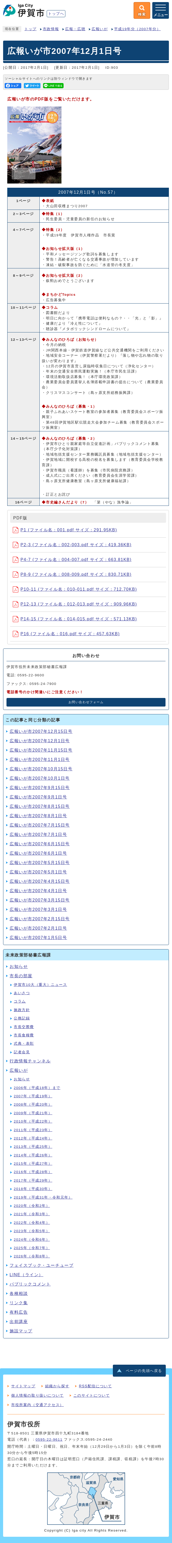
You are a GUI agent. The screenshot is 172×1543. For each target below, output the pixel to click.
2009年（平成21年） (33, 1113)
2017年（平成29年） (33, 1180)
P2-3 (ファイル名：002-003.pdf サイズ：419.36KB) (72, 545)
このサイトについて (91, 1395)
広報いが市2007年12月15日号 (41, 731)
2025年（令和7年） (32, 1248)
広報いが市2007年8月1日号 (38, 816)
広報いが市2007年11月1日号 (40, 759)
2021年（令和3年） (32, 1214)
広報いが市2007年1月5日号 (38, 937)
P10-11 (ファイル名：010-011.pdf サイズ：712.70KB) (75, 589)
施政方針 (22, 1010)
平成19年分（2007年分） (137, 29)
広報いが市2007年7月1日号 (38, 834)
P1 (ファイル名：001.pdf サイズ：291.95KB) (65, 530)
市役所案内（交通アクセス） (37, 1405)
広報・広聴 (75, 29)
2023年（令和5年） (32, 1231)
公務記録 (22, 1018)
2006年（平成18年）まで (37, 1088)
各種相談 (19, 1293)
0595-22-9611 (49, 1439)
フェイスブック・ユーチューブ (41, 1265)
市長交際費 (24, 1027)
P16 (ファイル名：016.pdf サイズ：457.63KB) (66, 634)
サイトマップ (23, 1386)
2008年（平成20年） (33, 1104)
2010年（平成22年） (33, 1121)
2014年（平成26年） (33, 1155)
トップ (30, 29)
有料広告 (19, 1312)
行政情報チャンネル (30, 1061)
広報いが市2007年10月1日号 (40, 778)
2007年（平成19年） (33, 1096)
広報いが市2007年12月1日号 (40, 741)
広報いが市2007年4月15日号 (40, 881)
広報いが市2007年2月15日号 (40, 919)
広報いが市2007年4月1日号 (38, 891)
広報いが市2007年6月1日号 (38, 853)
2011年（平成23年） (33, 1130)
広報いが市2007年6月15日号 (40, 844)
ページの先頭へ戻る (144, 1371)
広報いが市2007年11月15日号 (41, 750)
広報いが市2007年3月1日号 (38, 909)
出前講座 (19, 1321)
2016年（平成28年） (33, 1172)
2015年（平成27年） (33, 1164)
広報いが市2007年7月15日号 (40, 825)
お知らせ (19, 966)
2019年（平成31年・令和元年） (43, 1197)
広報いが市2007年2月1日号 (38, 928)
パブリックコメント (30, 1284)
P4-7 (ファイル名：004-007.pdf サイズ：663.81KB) (72, 559)
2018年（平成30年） (33, 1189)
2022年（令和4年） (32, 1223)
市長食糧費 (24, 1035)
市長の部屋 (21, 976)
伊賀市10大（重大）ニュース (40, 985)
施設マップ (21, 1331)
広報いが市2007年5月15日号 (40, 862)
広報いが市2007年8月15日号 (40, 806)
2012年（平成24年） (33, 1138)
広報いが (100, 29)
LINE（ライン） (26, 1275)
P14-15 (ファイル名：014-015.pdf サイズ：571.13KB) (75, 619)
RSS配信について (95, 1386)
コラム (20, 1001)
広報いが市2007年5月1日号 (38, 872)
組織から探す (57, 1386)
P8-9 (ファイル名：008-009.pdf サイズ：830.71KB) (72, 574)
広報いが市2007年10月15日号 (41, 769)
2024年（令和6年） (32, 1240)
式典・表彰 (24, 1044)
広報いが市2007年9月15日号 (40, 787)
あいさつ (22, 993)
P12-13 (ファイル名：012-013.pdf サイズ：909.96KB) (75, 604)
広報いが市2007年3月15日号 (40, 900)
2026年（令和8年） (32, 1256)
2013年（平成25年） (33, 1147)
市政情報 (51, 29)
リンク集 (19, 1303)
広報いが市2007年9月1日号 (38, 797)
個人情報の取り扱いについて (37, 1395)
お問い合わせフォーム (86, 702)
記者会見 (22, 1052)
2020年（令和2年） (32, 1206)
